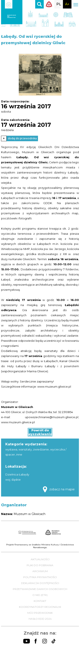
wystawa (11, 449)
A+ (67, 4)
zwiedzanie (41, 449)
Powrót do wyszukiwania (40, 432)
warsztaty (25, 449)
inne (19, 454)
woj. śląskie (13, 479)
